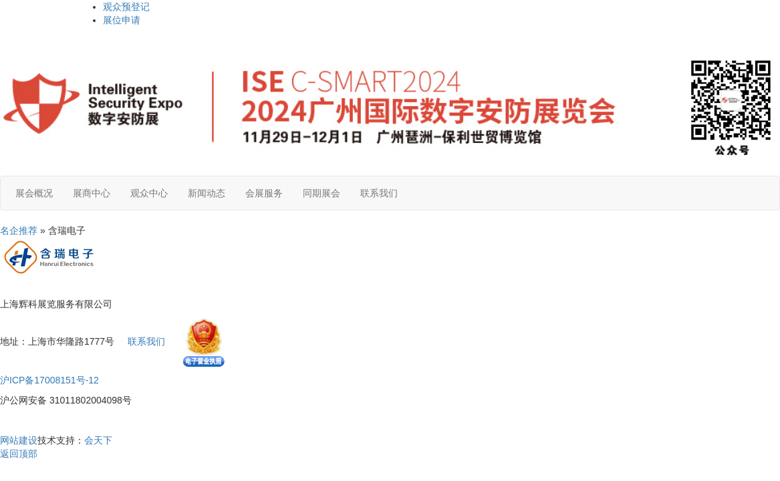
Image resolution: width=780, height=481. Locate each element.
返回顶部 (18, 453)
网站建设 (18, 440)
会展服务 (264, 193)
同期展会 (321, 193)
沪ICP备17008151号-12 (49, 380)
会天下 (98, 440)
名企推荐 (18, 230)
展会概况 (34, 193)
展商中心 (91, 193)
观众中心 (149, 193)
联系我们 (379, 193)
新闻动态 (206, 193)
